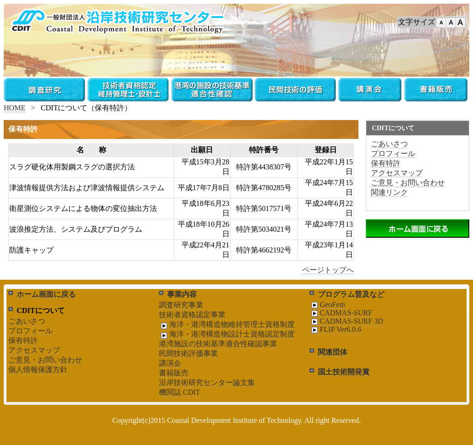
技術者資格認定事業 (192, 315)
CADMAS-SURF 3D (346, 321)
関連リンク (389, 192)
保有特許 (385, 163)
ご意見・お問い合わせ (408, 182)
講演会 (170, 363)
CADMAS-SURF (340, 313)
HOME (14, 108)
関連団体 (332, 352)
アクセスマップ (397, 173)
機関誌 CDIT (179, 392)
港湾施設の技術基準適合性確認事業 (218, 344)
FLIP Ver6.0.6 (335, 329)
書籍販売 (173, 373)
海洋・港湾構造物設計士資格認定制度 (227, 334)
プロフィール (393, 153)
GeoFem (327, 305)
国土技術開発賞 (344, 372)
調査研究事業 (181, 305)
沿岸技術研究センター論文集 (207, 382)
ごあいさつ (389, 144)
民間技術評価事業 (188, 353)
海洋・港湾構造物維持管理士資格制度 (227, 324)
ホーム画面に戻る (46, 294)
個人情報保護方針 (37, 369)
